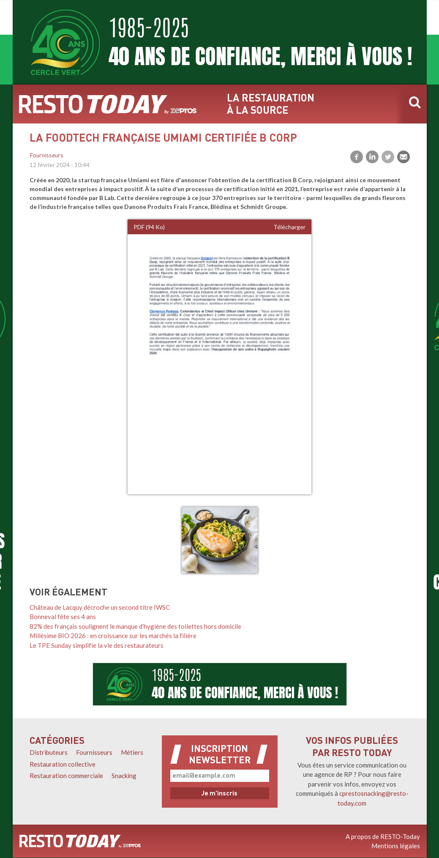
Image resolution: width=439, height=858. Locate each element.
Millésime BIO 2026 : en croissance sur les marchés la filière (113, 635)
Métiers (132, 752)
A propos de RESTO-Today (383, 836)
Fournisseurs (46, 156)
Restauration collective (62, 764)
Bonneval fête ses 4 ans (63, 616)
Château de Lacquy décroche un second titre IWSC (100, 607)
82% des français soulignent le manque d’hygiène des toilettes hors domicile (135, 626)
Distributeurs (49, 752)
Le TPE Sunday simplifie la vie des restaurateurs (97, 645)
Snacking (124, 775)
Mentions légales (395, 846)
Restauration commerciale (66, 775)
